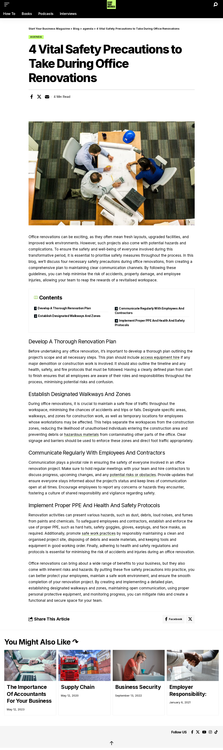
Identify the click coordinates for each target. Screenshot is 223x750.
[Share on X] (39, 96)
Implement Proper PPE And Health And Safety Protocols (150, 323)
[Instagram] (210, 732)
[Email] (47, 96)
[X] (198, 732)
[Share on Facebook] (32, 96)
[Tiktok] (216, 732)
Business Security (138, 687)
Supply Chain (77, 687)
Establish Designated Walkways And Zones (69, 316)
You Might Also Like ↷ (41, 642)
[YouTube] (204, 732)
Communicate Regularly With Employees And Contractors (149, 311)
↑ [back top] (111, 743)
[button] (8, 4)
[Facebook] (192, 732)
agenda (36, 36)
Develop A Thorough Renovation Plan (64, 308)
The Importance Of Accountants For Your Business (29, 694)
